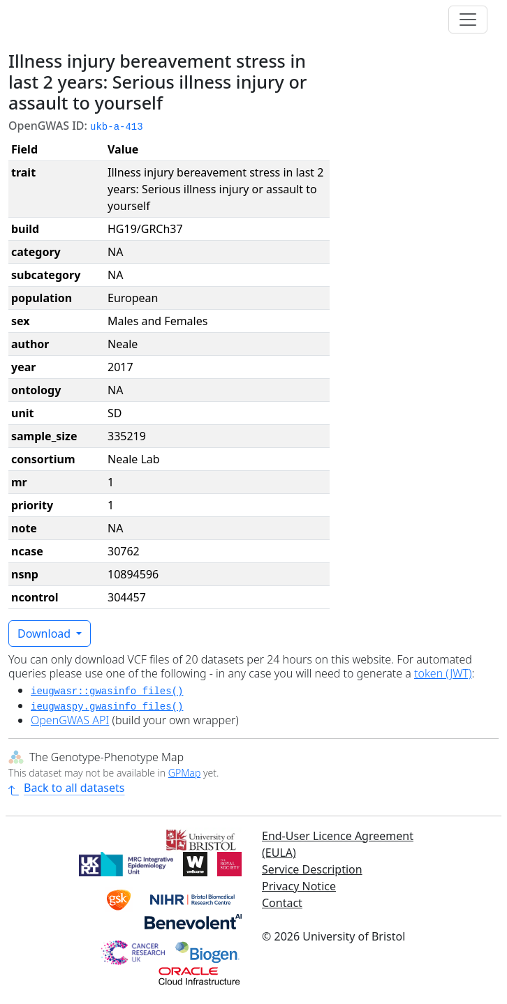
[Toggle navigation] (467, 19)
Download (45, 633)
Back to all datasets (66, 787)
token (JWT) (443, 673)
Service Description (312, 869)
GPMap (184, 772)
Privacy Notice (299, 886)
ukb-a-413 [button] (116, 127)
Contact (282, 903)
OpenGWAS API (70, 720)
